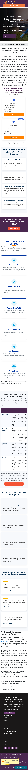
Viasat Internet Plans (14, 92)
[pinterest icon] (16, 748)
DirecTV (6, 738)
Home (5, 717)
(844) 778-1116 (9, 36)
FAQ (5, 723)
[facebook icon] (8, 748)
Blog (5, 725)
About (5, 720)
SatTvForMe (8, 754)
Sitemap (6, 728)
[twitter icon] (5, 748)
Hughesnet (6, 744)
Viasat (12, 44)
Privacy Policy (4, 757)
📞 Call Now (14, 114)
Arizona (18, 44)
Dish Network (7, 736)
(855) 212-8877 (14, 5)
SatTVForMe (6, 44)
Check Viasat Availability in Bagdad (14, 483)
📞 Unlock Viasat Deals (21, 767)
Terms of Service (13, 757)
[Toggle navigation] (22, 2)
